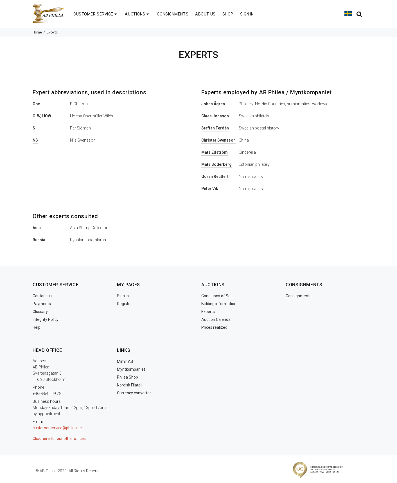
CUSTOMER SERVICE (95, 14)
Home (37, 32)
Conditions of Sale (217, 296)
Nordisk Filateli (129, 385)
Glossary (40, 311)
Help (36, 327)
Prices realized (214, 327)
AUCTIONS (137, 14)
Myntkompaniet (131, 369)
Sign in (123, 296)
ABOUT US (205, 14)
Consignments (299, 296)
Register (124, 303)
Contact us (42, 296)
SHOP (227, 14)
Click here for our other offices (59, 438)
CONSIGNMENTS (172, 14)
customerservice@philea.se (57, 428)
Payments (42, 303)
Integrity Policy (45, 319)
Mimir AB (125, 361)
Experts (208, 311)
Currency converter (134, 393)
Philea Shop (127, 377)
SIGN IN (247, 14)
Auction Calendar (216, 319)
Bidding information (218, 303)
